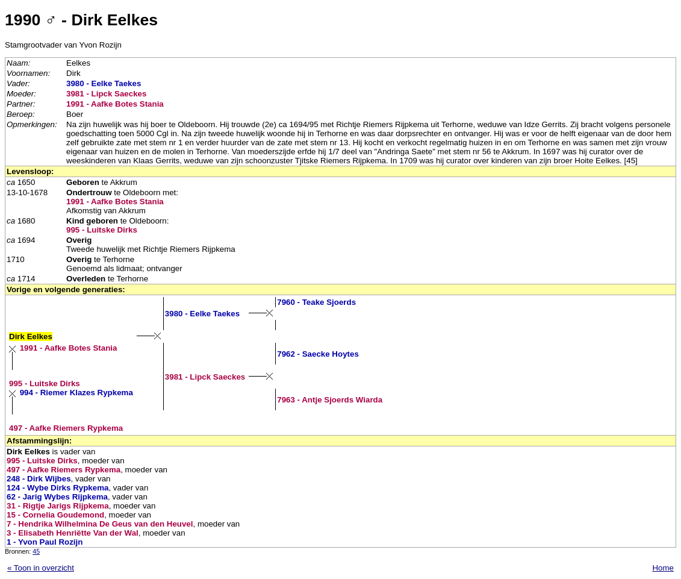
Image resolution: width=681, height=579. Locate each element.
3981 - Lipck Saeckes (106, 93)
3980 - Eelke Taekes (103, 83)
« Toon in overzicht (40, 567)
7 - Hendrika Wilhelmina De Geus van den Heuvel (100, 523)
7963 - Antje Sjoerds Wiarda (329, 399)
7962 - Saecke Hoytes (318, 353)
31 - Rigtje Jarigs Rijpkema (58, 505)
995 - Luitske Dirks (101, 229)
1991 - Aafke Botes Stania (115, 103)
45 (36, 551)
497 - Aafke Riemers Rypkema (66, 428)
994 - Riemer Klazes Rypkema (76, 392)
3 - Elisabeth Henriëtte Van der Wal (72, 532)
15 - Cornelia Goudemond (55, 514)
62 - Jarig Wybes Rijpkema (57, 496)
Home (663, 567)
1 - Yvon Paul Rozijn (44, 541)
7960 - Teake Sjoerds (316, 302)
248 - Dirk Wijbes (39, 478)
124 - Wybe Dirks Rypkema (57, 487)
